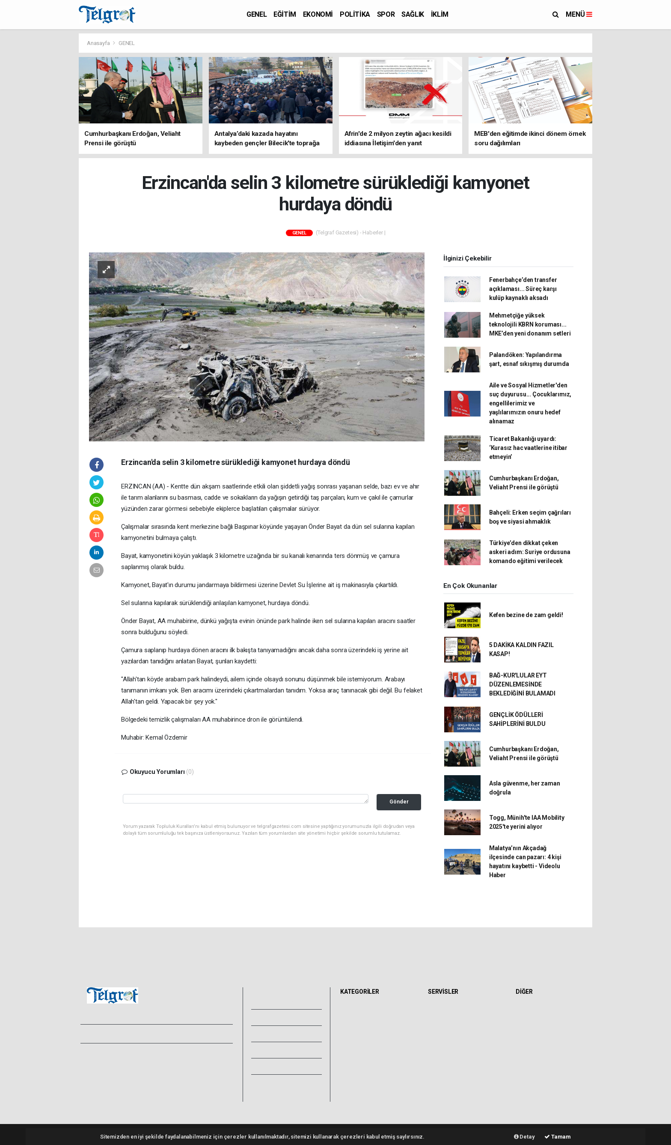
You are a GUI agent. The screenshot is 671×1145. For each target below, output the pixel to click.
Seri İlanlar (444, 1076)
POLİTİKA (355, 14)
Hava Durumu (448, 1010)
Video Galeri (277, 1017)
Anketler (529, 1020)
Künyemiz (274, 1066)
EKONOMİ (318, 14)
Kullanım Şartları (175, 1064)
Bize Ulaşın (275, 1082)
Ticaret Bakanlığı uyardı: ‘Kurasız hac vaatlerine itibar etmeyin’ (528, 447)
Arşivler (271, 1049)
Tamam (557, 1136)
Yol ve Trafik (447, 1020)
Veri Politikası (100, 1082)
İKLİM (439, 14)
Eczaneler (444, 1039)
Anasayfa (99, 43)
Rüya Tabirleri (536, 1039)
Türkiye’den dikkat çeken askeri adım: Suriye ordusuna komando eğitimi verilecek (529, 552)
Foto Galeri (276, 1001)
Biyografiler (533, 1029)
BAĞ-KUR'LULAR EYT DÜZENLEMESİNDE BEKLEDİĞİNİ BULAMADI (522, 684)
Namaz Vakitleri (451, 1029)
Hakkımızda (98, 1064)
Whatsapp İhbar (174, 1073)
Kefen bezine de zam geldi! (526, 614)
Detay (524, 1136)
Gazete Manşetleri (455, 1095)
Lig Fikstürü (445, 1048)
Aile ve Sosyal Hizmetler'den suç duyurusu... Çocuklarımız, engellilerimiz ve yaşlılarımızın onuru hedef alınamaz (530, 403)
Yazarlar (271, 1033)
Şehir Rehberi (448, 1086)
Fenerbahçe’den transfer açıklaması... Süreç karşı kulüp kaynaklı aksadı (523, 288)
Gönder (399, 801)
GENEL (256, 14)
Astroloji (529, 1048)
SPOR (386, 14)
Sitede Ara (532, 1010)
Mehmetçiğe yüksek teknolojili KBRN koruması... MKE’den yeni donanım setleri (530, 324)
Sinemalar (444, 1067)
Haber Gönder (172, 1082)
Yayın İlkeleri (99, 1073)
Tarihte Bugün (449, 1058)
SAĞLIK (412, 14)
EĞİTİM (284, 14)
